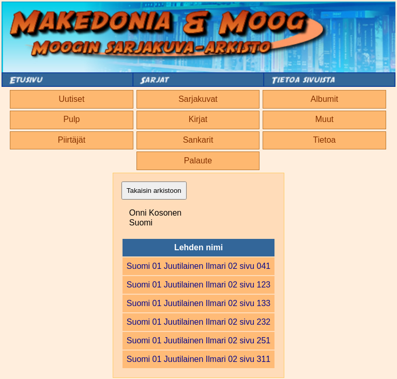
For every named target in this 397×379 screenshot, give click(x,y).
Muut (324, 119)
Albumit (324, 99)
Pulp (71, 119)
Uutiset (72, 99)
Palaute (198, 160)
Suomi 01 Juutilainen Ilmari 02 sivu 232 (198, 321)
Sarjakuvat (198, 99)
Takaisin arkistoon (154, 190)
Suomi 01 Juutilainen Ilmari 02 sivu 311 (198, 359)
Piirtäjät (71, 139)
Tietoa (324, 139)
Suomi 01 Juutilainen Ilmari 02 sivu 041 (198, 266)
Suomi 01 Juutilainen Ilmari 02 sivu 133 (198, 303)
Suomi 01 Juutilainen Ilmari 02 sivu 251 (198, 340)
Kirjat (198, 119)
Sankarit (198, 139)
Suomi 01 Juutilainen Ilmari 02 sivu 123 (198, 284)
